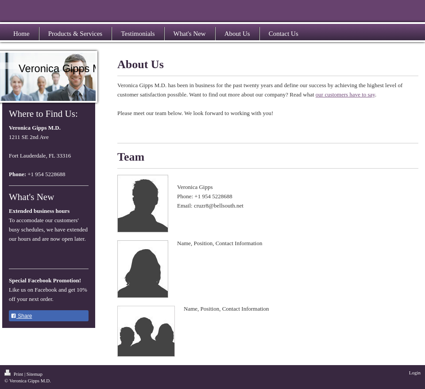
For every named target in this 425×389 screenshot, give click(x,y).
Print (14, 374)
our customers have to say (345, 94)
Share (21, 316)
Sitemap (34, 374)
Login (415, 372)
